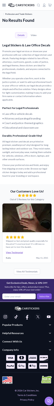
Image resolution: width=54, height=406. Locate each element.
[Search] (38, 5)
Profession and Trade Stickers (18, 14)
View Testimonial (14, 252)
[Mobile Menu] (4, 5)
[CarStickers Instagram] (5, 317)
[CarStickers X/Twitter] (38, 317)
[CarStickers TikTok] (16, 317)
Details (21, 35)
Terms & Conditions (27, 395)
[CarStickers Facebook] (27, 317)
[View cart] (50, 5)
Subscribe (44, 296)
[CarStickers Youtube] (49, 317)
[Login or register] (44, 5)
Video (34, 35)
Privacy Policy (27, 399)
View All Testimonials (27, 271)
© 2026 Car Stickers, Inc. (27, 390)
